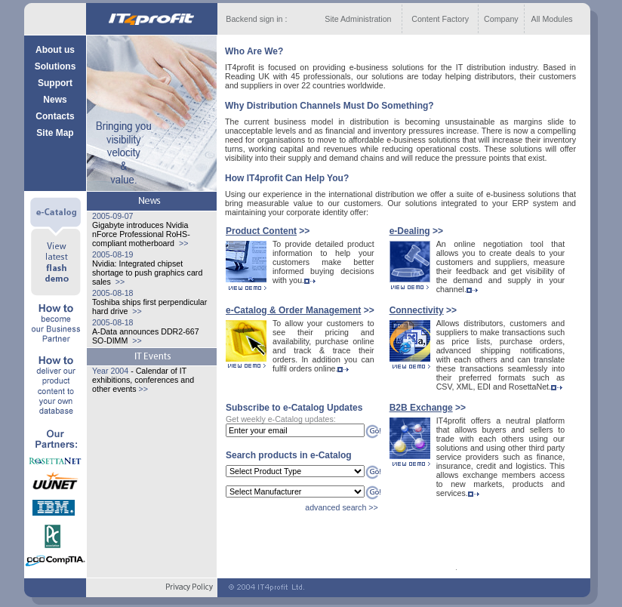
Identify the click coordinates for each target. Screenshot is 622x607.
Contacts (54, 116)
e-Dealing (410, 231)
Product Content (261, 231)
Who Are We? (254, 51)
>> (182, 243)
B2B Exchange (421, 407)
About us (55, 50)
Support (55, 83)
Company (501, 18)
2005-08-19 (113, 254)
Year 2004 (110, 370)
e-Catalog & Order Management (293, 310)
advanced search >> (341, 507)
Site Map (54, 133)
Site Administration (358, 18)
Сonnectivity (417, 310)
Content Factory (440, 18)
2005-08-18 (113, 292)
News (54, 99)
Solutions (55, 66)
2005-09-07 (113, 215)
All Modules (552, 18)
